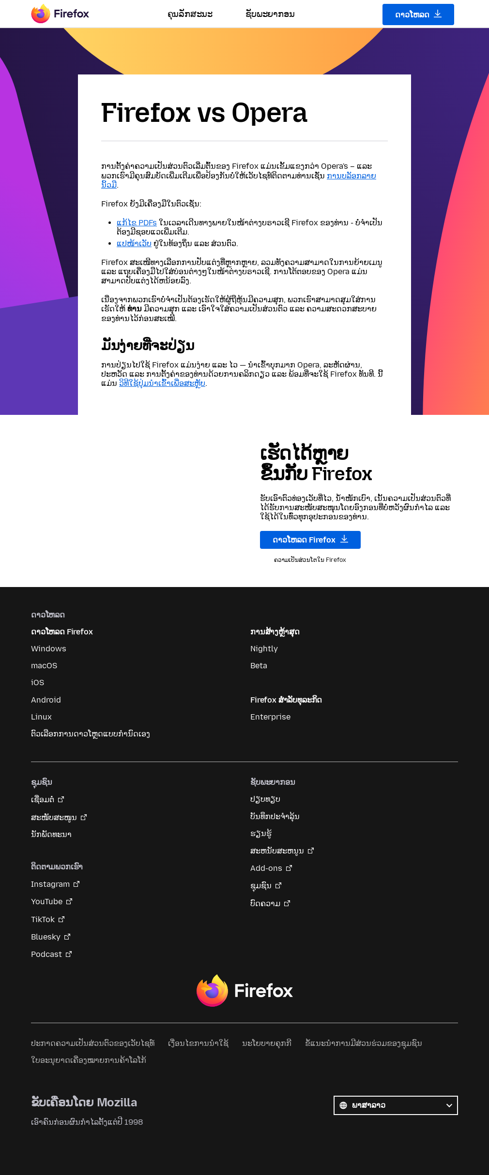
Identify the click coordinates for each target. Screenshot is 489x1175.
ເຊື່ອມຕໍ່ (42, 799)
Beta (258, 665)
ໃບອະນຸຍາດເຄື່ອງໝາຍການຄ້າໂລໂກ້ (88, 1060)
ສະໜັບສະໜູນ (54, 817)
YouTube (46, 901)
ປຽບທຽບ (265, 799)
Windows (48, 648)
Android (46, 700)
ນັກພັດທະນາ (51, 834)
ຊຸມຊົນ (261, 885)
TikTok (43, 919)
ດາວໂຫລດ (418, 14)
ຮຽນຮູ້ (261, 833)
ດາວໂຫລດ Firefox (310, 539)
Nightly (264, 648)
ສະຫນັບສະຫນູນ (277, 850)
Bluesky (46, 936)
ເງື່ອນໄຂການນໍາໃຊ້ (198, 1043)
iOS (37, 682)
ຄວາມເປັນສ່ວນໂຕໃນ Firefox (310, 560)
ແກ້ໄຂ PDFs (137, 222)
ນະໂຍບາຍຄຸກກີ (266, 1043)
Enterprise (270, 716)
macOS (44, 665)
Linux (41, 716)
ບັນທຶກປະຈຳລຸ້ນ (275, 816)
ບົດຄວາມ (265, 903)
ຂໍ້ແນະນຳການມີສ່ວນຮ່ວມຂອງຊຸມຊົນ (363, 1043)
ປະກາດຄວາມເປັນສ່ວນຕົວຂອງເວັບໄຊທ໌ (92, 1043)
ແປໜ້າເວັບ (134, 243)
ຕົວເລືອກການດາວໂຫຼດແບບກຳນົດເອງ (90, 733)
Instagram (50, 884)
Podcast (46, 954)
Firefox (244, 990)
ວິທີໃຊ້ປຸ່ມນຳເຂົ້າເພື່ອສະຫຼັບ (162, 383)
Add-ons (266, 868)
